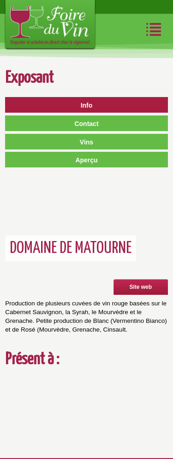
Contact (86, 123)
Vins (86, 142)
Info (87, 105)
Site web (140, 287)
